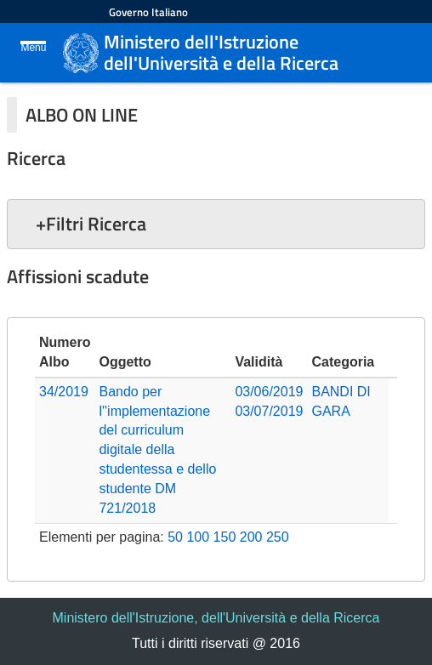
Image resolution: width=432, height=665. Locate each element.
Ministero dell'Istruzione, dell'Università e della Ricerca (216, 618)
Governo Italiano (148, 11)
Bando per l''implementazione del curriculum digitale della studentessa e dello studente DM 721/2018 (157, 449)
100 (197, 537)
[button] (216, 223)
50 (175, 537)
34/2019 (63, 391)
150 (224, 537)
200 (251, 537)
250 (277, 537)
